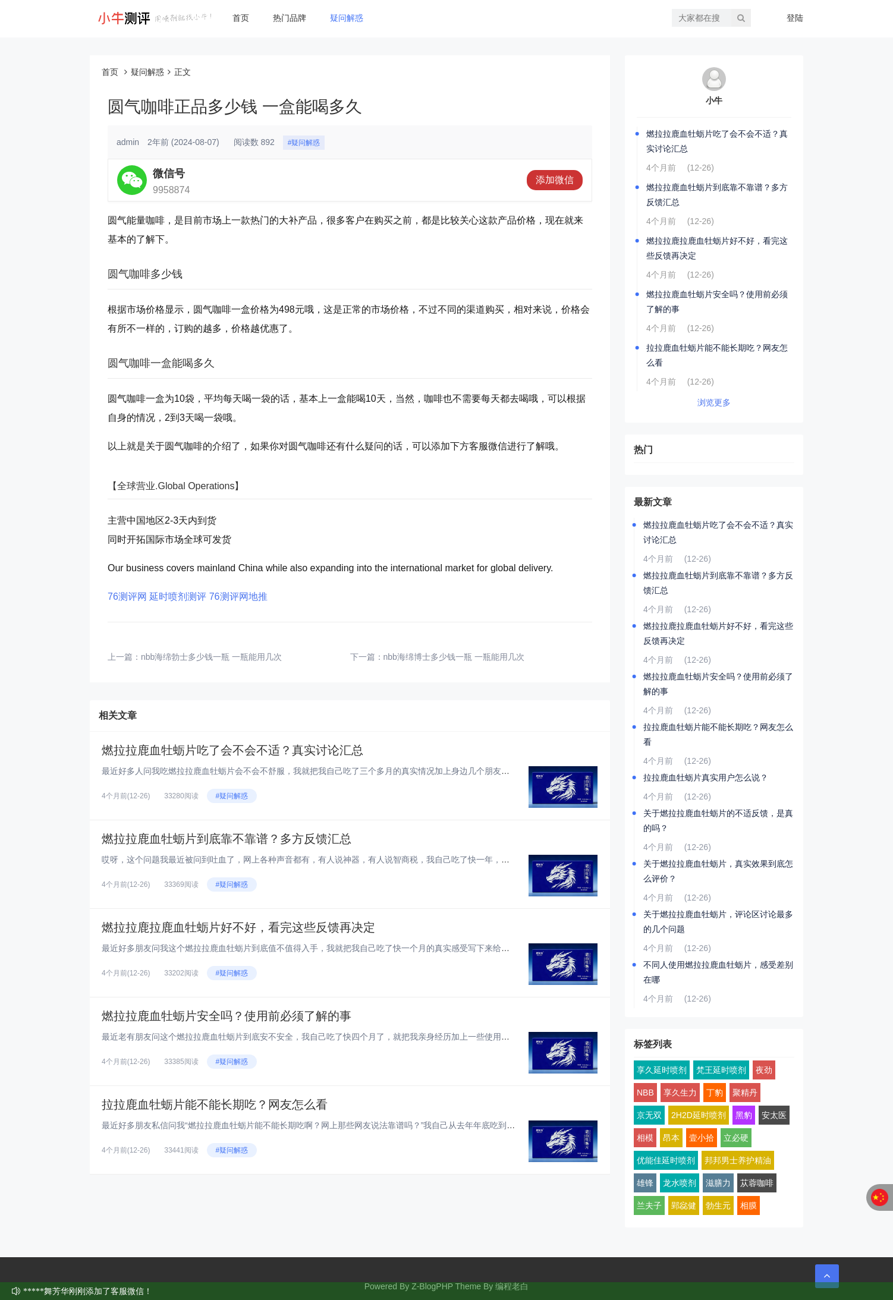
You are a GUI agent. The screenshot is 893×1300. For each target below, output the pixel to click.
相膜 (748, 1205)
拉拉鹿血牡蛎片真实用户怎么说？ (705, 777)
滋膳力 (718, 1183)
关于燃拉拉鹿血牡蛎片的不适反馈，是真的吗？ (718, 820)
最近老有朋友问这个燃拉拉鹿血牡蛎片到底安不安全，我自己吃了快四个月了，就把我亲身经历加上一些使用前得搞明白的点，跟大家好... (355, 1036)
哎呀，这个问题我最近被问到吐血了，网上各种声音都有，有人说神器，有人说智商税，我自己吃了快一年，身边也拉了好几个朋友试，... (355, 859)
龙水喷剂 (679, 1183)
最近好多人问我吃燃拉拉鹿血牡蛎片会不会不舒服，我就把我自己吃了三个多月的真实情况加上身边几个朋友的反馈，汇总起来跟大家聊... (355, 771)
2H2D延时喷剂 (698, 1115)
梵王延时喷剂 (721, 1070)
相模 (645, 1137)
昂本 (671, 1137)
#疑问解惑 (304, 143)
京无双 (649, 1115)
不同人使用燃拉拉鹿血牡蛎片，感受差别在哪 (718, 972)
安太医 (774, 1115)
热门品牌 (289, 18)
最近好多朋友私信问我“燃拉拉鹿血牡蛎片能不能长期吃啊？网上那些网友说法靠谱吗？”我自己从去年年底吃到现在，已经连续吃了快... (349, 1125)
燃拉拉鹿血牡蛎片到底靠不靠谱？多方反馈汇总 (226, 838)
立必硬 (736, 1137)
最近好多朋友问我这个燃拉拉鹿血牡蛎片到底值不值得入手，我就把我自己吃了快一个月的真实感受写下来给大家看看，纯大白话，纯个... (355, 948)
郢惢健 (683, 1205)
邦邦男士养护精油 (738, 1160)
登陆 (795, 18)
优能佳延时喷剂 (666, 1160)
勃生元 (718, 1205)
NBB (645, 1092)
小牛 (714, 100)
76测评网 (127, 596)
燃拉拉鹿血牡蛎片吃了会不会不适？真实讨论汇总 (232, 750)
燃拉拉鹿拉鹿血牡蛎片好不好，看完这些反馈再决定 (238, 927)
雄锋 (645, 1183)
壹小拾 (701, 1137)
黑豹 (743, 1115)
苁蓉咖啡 (756, 1183)
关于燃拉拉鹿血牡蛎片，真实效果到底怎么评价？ (718, 871)
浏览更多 (714, 402)
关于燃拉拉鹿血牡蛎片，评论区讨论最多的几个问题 (718, 921)
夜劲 (764, 1070)
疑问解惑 (346, 18)
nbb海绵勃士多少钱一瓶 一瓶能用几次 (211, 657)
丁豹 (714, 1092)
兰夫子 (649, 1205)
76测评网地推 (238, 596)
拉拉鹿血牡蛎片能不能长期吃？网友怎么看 (215, 1104)
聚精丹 (744, 1092)
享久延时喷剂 (662, 1070)
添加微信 (555, 180)
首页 (240, 18)
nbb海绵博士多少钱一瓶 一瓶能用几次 (453, 657)
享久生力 (680, 1092)
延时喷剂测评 (177, 596)
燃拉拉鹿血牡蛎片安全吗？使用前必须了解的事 (226, 1015)
